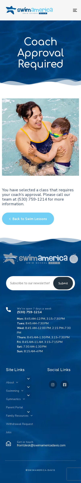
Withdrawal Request (19, 424)
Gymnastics (15, 399)
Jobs (8, 432)
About (12, 382)
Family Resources (19, 416)
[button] (28, 379)
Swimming (14, 391)
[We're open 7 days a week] (40, 330)
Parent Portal (14, 407)
